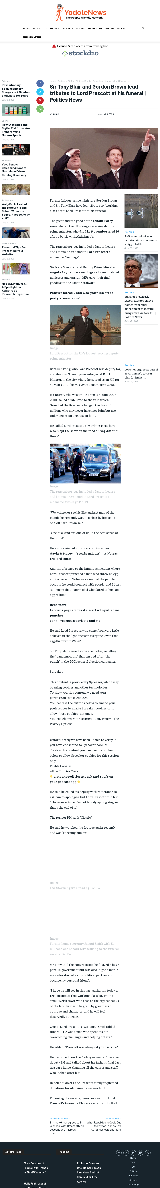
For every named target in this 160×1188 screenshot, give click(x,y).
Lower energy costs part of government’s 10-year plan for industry (141, 373)
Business (68, 28)
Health (109, 28)
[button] (143, 28)
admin (56, 113)
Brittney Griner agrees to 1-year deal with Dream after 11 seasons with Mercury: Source (67, 1128)
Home (26, 28)
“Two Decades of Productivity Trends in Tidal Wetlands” (36, 1168)
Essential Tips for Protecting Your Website (14, 250)
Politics (54, 28)
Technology (95, 28)
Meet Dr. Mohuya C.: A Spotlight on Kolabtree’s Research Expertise (15, 289)
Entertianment (32, 37)
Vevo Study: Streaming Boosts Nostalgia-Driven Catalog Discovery (14, 170)
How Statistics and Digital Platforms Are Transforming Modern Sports (16, 130)
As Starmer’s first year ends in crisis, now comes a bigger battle (141, 240)
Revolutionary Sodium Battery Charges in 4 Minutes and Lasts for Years (16, 90)
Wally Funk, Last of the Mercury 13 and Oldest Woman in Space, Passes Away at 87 (16, 211)
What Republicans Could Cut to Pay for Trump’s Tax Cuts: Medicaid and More (104, 1126)
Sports (121, 28)
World (36, 28)
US (45, 28)
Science (80, 28)
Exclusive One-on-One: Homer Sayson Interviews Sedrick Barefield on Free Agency (89, 1172)
